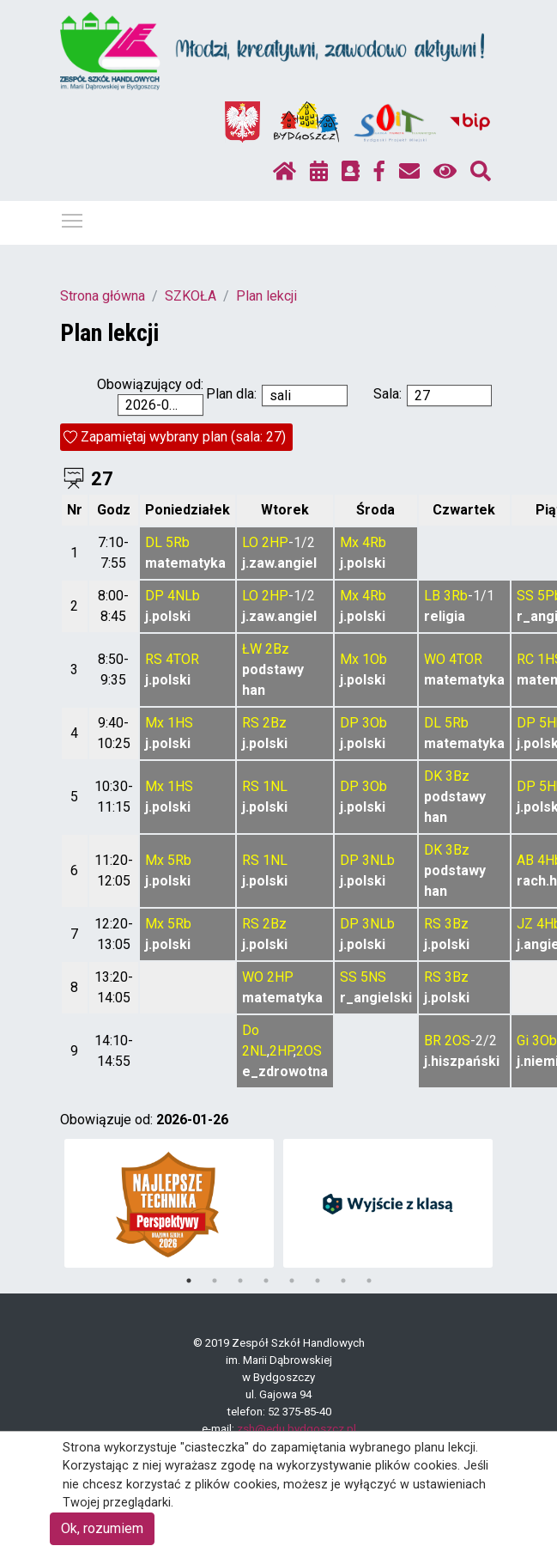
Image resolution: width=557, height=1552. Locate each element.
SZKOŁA (190, 296)
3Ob (374, 723)
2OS (309, 1051)
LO (250, 542)
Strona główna (102, 296)
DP (154, 595)
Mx (349, 542)
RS (153, 659)
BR (432, 1040)
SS (525, 595)
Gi (523, 1040)
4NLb (183, 595)
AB (525, 860)
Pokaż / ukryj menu (73, 218)
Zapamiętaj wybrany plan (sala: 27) (183, 437)
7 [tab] (343, 1280)
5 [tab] (291, 1280)
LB (432, 595)
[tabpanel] (169, 1203)
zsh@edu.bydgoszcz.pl (296, 1428)
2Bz (277, 649)
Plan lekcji (266, 296)
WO (434, 659)
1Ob (374, 659)
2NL (254, 1051)
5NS (373, 977)
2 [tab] (214, 1280)
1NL (275, 786)
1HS (180, 723)
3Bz (457, 776)
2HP (275, 542)
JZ (525, 924)
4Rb (374, 542)
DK (433, 776)
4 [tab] (266, 1280)
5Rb (178, 542)
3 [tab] (240, 1280)
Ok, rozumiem (102, 1528)
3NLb (378, 860)
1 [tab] (188, 1280)
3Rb (456, 595)
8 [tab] (369, 1280)
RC (525, 659)
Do (250, 1030)
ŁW (252, 649)
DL (153, 542)
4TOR (182, 659)
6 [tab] (317, 1280)
